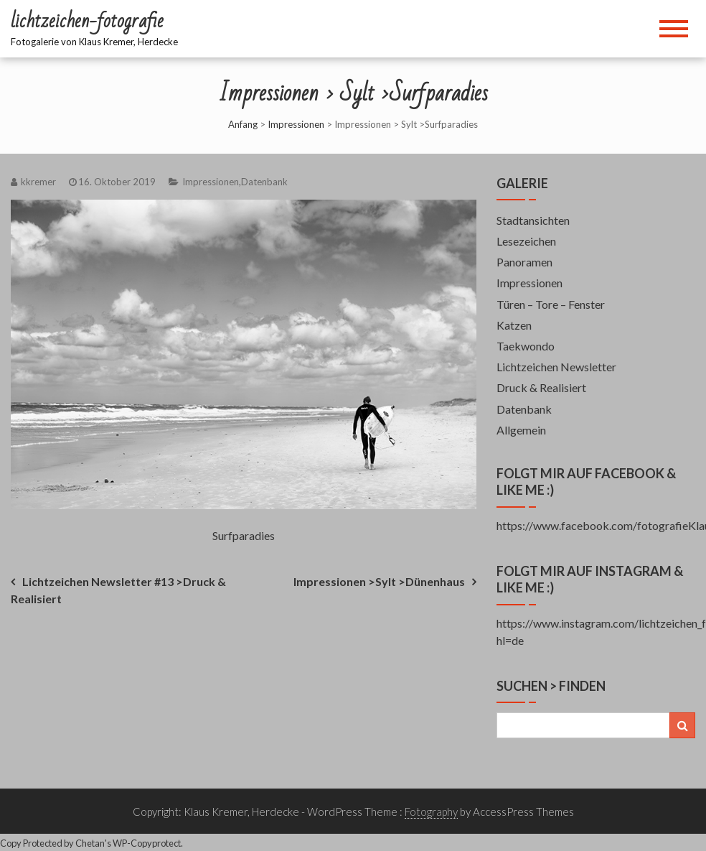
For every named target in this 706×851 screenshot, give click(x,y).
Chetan (90, 843)
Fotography (431, 811)
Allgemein (521, 430)
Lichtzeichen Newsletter (556, 366)
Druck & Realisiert (541, 387)
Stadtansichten (533, 220)
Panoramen (524, 262)
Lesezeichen (526, 241)
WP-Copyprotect (147, 843)
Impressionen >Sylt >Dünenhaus (379, 581)
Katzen (514, 325)
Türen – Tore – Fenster (550, 304)
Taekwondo (525, 346)
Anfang (243, 124)
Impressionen (296, 124)
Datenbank (264, 181)
